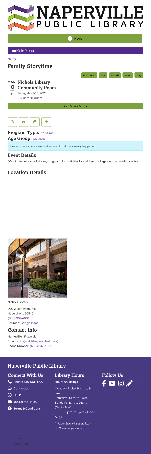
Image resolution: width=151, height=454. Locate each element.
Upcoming (89, 75)
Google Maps (29, 323)
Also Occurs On (75, 106)
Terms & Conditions (24, 408)
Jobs (14, 402)
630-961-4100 (33, 382)
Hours (79, 38)
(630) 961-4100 (18, 318)
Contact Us (18, 388)
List (103, 75)
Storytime (47, 133)
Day (139, 75)
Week (128, 75)
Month (115, 75)
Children (39, 139)
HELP (14, 395)
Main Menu (23, 50)
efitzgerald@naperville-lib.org (37, 341)
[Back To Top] (20, 441)
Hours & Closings (66, 382)
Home (12, 58)
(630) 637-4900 (41, 346)
